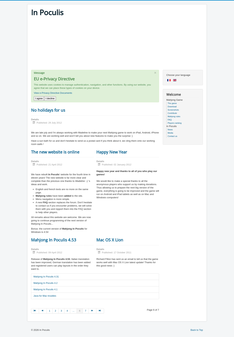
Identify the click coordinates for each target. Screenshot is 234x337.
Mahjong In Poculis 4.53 (53, 240)
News (170, 129)
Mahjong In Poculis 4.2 (45, 283)
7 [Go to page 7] (85, 310)
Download (172, 106)
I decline (50, 98)
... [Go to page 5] (73, 310)
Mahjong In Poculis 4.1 (45, 289)
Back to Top (196, 330)
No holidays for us (48, 110)
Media (170, 133)
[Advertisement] (117, 44)
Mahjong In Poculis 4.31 (46, 276)
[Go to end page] (100, 310)
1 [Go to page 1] (49, 310)
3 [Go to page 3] (61, 310)
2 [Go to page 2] (55, 310)
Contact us (172, 136)
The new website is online (55, 152)
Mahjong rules (174, 116)
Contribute (172, 113)
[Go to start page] (35, 310)
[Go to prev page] (43, 310)
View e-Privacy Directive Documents (53, 93)
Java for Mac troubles (44, 295)
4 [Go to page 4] (67, 310)
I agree (39, 98)
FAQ (170, 120)
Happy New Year (111, 152)
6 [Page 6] (79, 310)
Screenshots (173, 110)
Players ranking (175, 123)
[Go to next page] (92, 310)
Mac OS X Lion (109, 240)
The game (172, 103)
